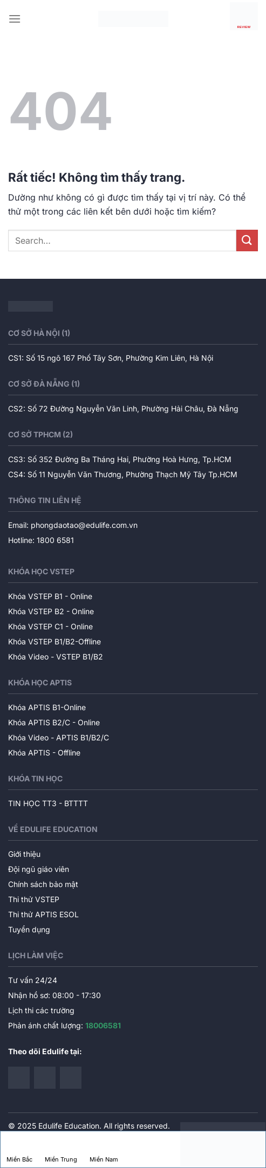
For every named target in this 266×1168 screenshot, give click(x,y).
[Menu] (14, 18)
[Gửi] (247, 240)
